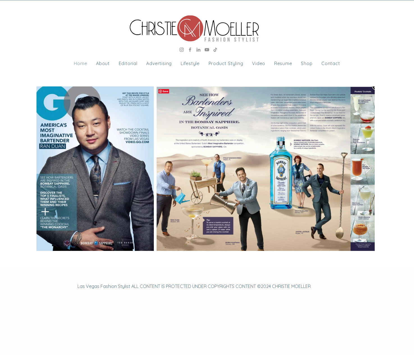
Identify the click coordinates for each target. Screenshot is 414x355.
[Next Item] (368, 168)
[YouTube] (207, 49)
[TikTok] (215, 49)
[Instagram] (181, 49)
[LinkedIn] (198, 49)
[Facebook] (190, 49)
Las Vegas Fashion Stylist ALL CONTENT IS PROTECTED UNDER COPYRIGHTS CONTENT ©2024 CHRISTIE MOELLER (194, 286)
